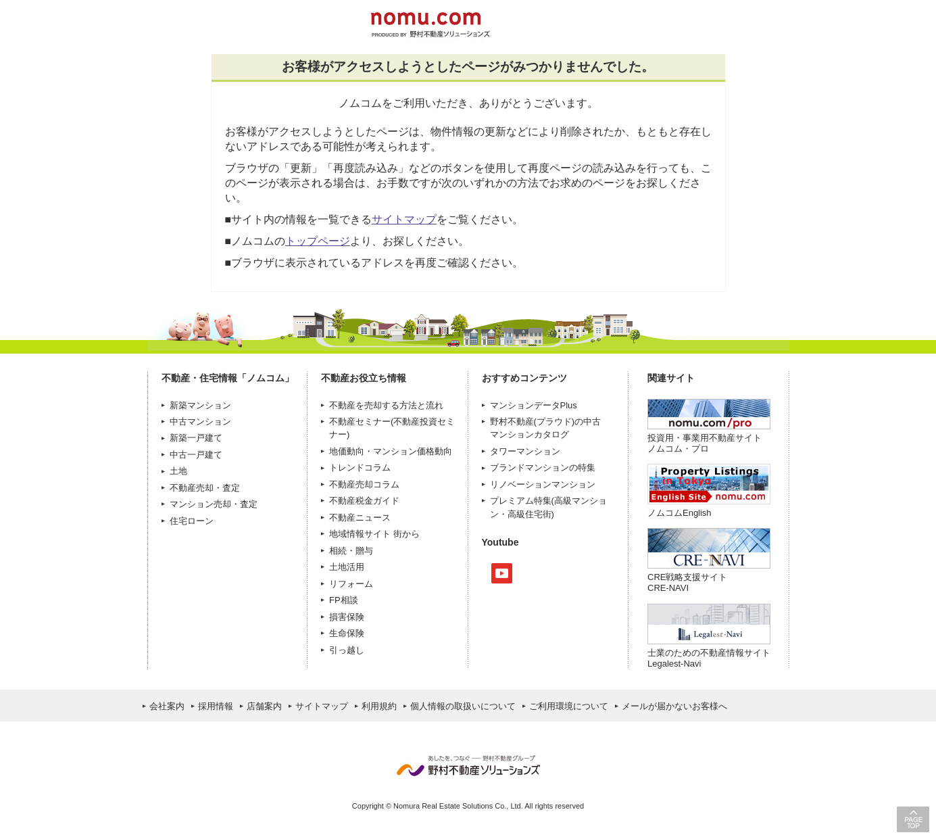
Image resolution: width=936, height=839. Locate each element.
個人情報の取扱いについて (463, 706)
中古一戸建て (196, 455)
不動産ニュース (360, 517)
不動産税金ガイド (364, 501)
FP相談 (343, 600)
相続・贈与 (351, 551)
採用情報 (215, 706)
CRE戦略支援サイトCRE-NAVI (687, 582)
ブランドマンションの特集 (542, 467)
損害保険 (346, 617)
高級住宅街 (529, 514)
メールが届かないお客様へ (674, 706)
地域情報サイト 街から (374, 534)
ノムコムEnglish (679, 513)
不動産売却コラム (364, 484)
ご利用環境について (568, 706)
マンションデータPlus (533, 405)
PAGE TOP (913, 819)
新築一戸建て (196, 438)
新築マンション (200, 405)
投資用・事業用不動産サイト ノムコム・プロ (704, 443)
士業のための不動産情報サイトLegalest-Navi (708, 658)
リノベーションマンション (542, 484)
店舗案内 (264, 706)
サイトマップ (404, 219)
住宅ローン (192, 521)
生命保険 (346, 633)
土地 (178, 471)
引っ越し (346, 650)
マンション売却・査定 (213, 504)
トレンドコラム (360, 467)
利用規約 (379, 706)
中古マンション (200, 421)
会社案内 (166, 706)
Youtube (501, 573)
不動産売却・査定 (205, 488)
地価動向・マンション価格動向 (390, 451)
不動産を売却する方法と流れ (386, 405)
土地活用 (346, 567)
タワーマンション (525, 451)
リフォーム (351, 584)
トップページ (317, 241)
